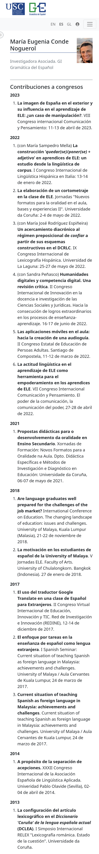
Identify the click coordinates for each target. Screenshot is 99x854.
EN (53, 24)
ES (61, 24)
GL (69, 24)
